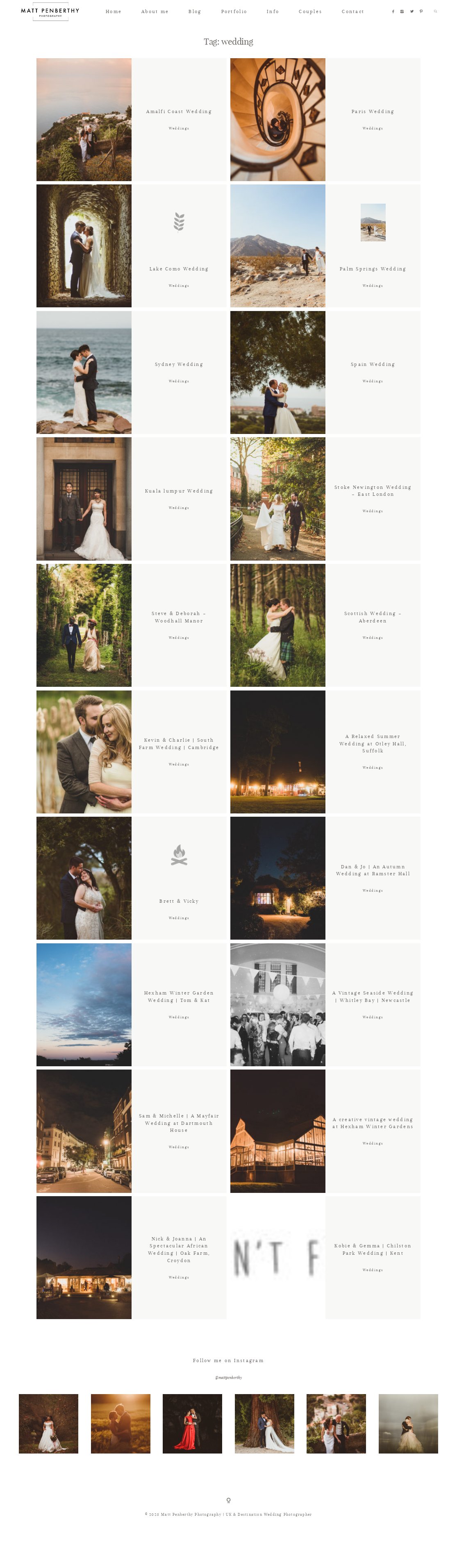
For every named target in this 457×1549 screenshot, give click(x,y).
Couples (310, 11)
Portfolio (234, 11)
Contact (353, 11)
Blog (195, 11)
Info (273, 11)
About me (155, 11)
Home (114, 11)
